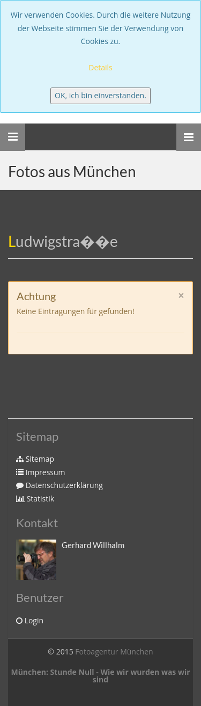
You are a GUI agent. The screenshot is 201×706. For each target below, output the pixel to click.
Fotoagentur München (114, 651)
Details (100, 67)
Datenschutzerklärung (59, 485)
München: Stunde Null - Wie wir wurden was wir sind (100, 676)
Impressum (40, 472)
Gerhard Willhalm (93, 545)
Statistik (35, 498)
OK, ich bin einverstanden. (100, 95)
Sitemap (35, 459)
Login (29, 620)
